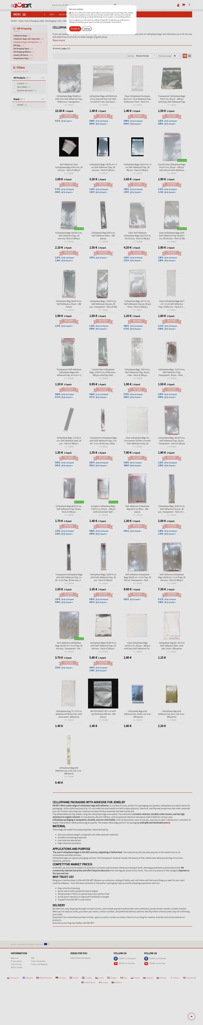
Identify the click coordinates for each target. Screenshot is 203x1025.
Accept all (75, 29)
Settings (87, 29)
